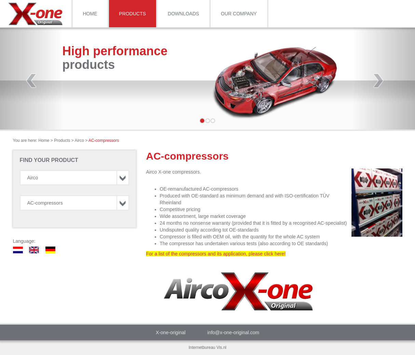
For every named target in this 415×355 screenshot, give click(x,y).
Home (90, 13)
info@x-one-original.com (233, 332)
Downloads (183, 13)
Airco (79, 140)
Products (132, 13)
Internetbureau (202, 347)
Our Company (239, 13)
